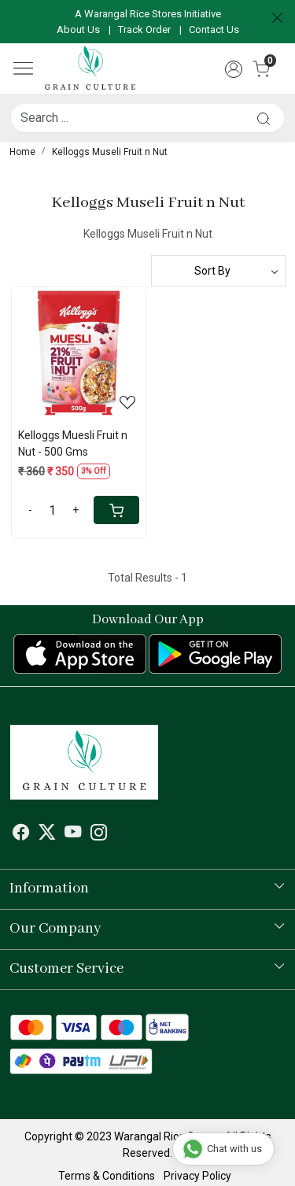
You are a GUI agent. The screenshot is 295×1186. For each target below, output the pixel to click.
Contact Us (214, 29)
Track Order (144, 29)
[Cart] (116, 510)
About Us (78, 29)
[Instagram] (99, 834)
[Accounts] (233, 69)
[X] (47, 834)
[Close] (277, 17)
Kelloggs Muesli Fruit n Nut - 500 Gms (72, 443)
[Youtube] (73, 834)
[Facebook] (21, 834)
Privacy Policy (197, 1175)
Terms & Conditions (106, 1175)
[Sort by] (218, 270)
